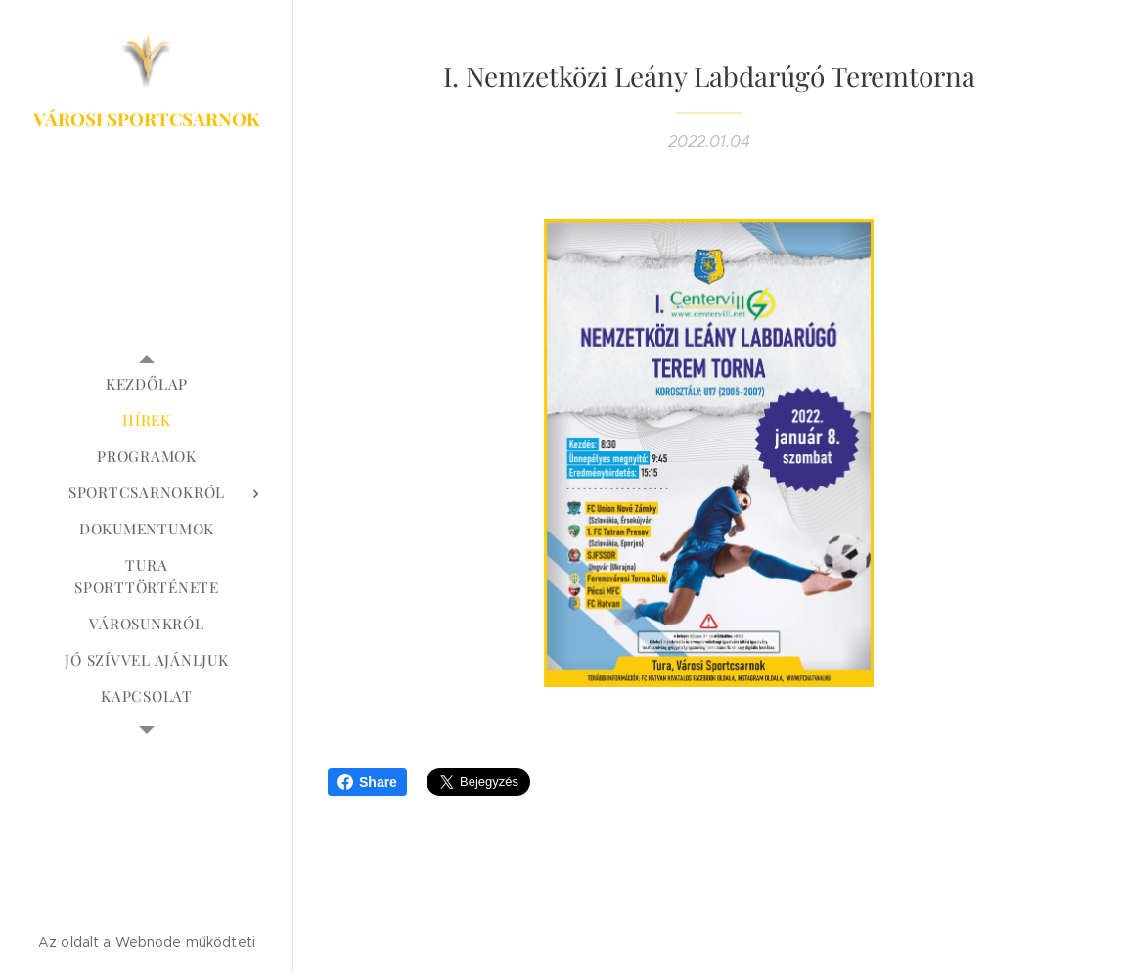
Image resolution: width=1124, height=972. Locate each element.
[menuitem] (147, 384)
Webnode (148, 941)
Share (367, 782)
